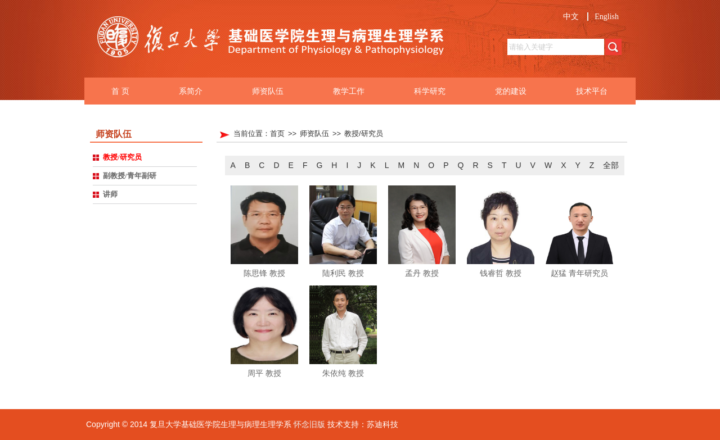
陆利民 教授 (343, 273)
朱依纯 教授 (343, 373)
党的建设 (510, 91)
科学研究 (430, 91)
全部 (611, 165)
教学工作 (348, 91)
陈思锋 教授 (264, 273)
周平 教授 (264, 373)
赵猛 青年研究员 (579, 273)
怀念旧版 (309, 424)
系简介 (190, 91)
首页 (277, 133)
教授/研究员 (363, 133)
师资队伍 (268, 91)
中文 (571, 16)
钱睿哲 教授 (500, 273)
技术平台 (592, 91)
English (607, 16)
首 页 (120, 91)
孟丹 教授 (422, 273)
